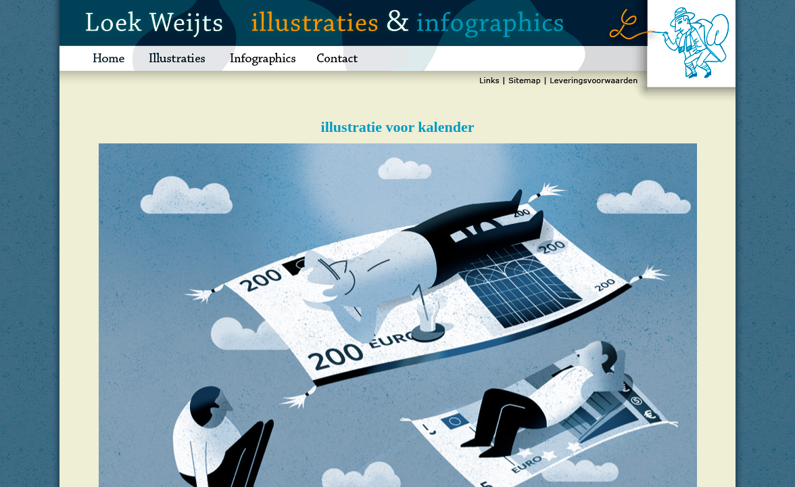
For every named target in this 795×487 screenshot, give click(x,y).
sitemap (525, 82)
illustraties (177, 58)
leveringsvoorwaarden (593, 82)
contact (348, 58)
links (491, 82)
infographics (262, 58)
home (97, 58)
